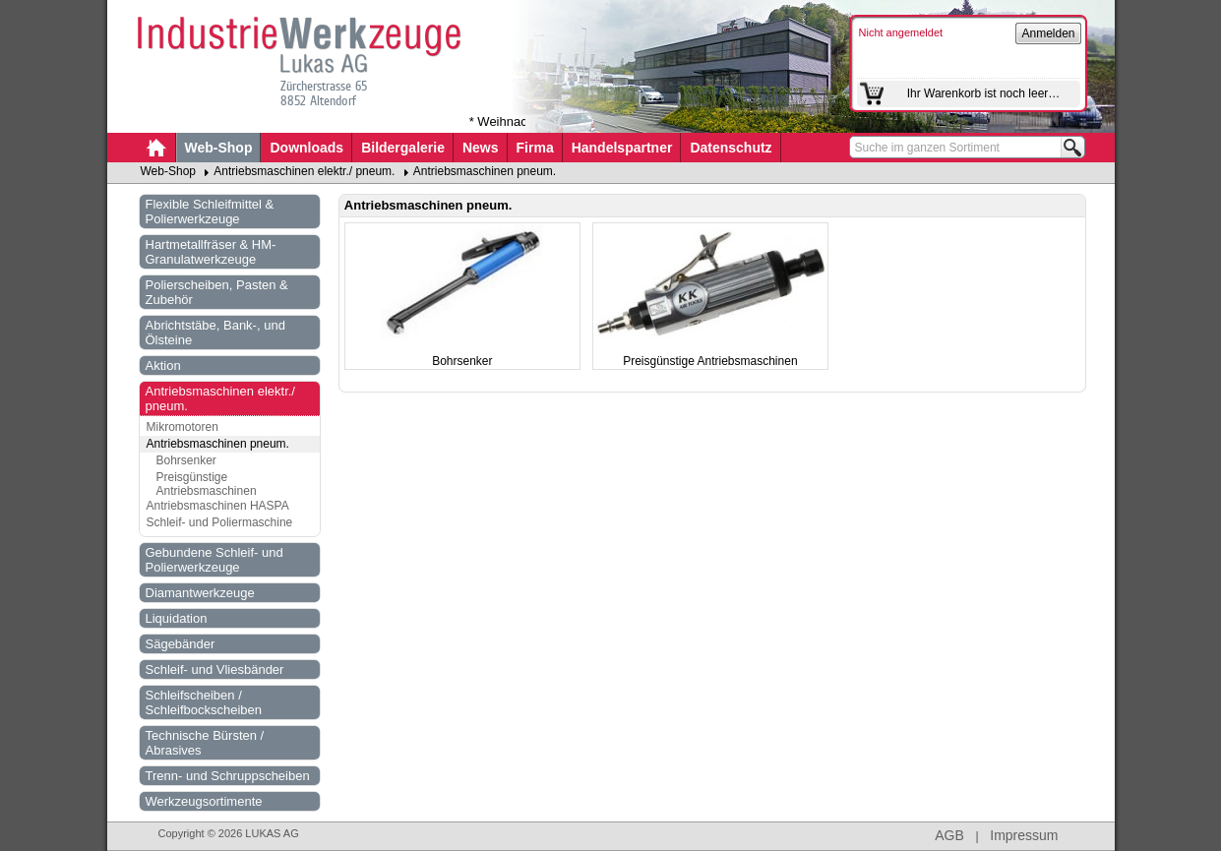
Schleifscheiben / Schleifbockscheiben (204, 702)
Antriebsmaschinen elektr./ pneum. (304, 171)
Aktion (163, 365)
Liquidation (177, 618)
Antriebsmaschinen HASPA (218, 506)
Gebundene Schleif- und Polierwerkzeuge (214, 560)
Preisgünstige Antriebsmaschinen (206, 484)
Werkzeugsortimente (204, 801)
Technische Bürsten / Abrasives (205, 743)
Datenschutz (730, 147)
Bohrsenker (186, 460)
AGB (949, 835)
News (480, 147)
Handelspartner (622, 147)
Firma (535, 147)
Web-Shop (219, 147)
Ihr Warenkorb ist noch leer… (984, 93)
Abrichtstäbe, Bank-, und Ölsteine (215, 332)
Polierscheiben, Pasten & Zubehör (217, 292)
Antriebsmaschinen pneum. (484, 171)
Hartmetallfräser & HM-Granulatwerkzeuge (211, 252)
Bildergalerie (403, 147)
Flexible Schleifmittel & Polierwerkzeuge (210, 211)
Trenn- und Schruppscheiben (228, 775)
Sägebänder (180, 644)
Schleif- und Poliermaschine (220, 522)
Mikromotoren (182, 427)
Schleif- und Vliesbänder (215, 669)
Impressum (1024, 835)
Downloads (306, 147)
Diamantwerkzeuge (200, 592)
